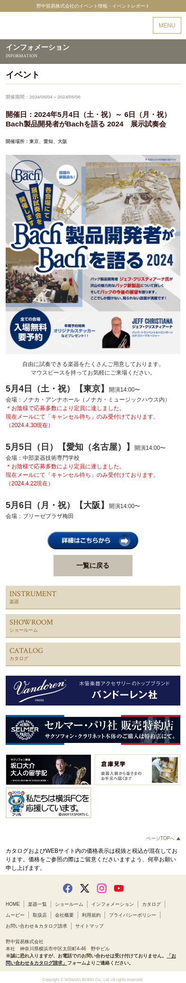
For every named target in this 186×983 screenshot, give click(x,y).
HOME (13, 904)
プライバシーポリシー (132, 915)
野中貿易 (40, 26)
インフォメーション (112, 904)
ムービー (15, 915)
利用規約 (91, 915)
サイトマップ (89, 926)
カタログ (151, 904)
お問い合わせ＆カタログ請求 (36, 926)
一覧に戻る (92, 565)
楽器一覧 (37, 904)
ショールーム (69, 904)
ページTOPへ (163, 838)
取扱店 (40, 915)
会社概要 (64, 915)
